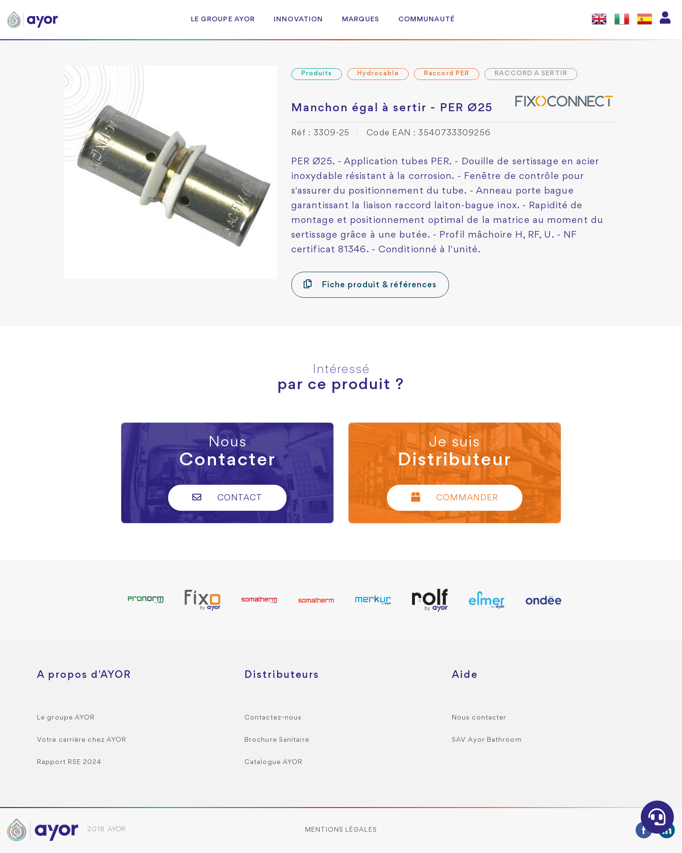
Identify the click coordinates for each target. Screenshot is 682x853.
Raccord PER (446, 74)
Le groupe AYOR (223, 19)
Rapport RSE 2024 (69, 762)
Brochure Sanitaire (276, 740)
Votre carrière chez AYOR (81, 740)
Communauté (426, 19)
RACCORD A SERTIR (530, 74)
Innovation (298, 19)
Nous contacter (479, 718)
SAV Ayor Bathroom (487, 740)
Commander (454, 497)
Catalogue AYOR (273, 762)
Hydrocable (378, 74)
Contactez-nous (273, 718)
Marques (360, 19)
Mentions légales (341, 830)
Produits (316, 74)
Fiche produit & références (370, 284)
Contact (227, 497)
